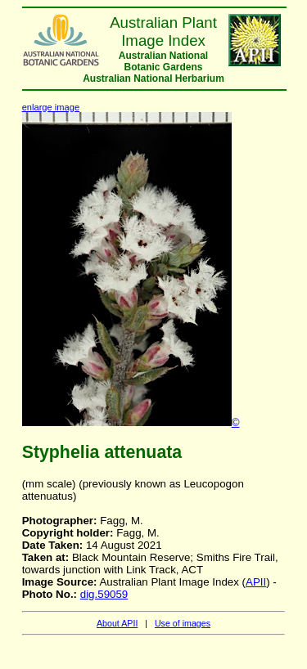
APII (256, 582)
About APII (117, 623)
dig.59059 (104, 594)
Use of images (182, 623)
